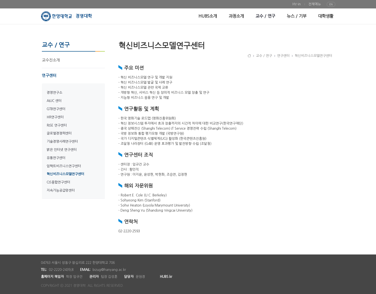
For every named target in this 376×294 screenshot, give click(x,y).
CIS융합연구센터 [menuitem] (58, 182)
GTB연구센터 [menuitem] (56, 109)
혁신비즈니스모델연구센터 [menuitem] (65, 174)
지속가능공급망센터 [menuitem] (61, 190)
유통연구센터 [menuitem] (56, 158)
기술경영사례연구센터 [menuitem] (62, 141)
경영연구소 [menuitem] (54, 92)
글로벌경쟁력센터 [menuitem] (59, 133)
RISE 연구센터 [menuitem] (57, 125)
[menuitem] (296, 4)
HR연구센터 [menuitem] (55, 117)
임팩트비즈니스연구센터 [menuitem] (64, 166)
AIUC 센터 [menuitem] (54, 100)
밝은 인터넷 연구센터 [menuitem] (62, 149)
